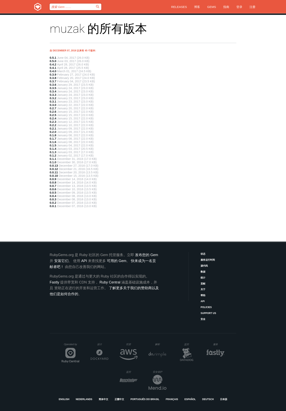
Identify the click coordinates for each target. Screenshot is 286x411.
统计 (203, 277)
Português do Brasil (144, 399)
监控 (189, 344)
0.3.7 (53, 81)
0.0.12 (54, 169)
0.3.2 (53, 98)
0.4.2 (53, 64)
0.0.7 (53, 185)
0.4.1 (53, 67)
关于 (203, 289)
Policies (206, 307)
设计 (102, 344)
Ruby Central (110, 282)
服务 (218, 344)
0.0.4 (53, 196)
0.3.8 (53, 78)
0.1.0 (53, 162)
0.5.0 (53, 61)
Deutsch (208, 399)
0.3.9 (53, 74)
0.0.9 (53, 179)
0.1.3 (53, 152)
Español (190, 399)
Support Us (208, 313)
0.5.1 (53, 57)
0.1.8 (53, 135)
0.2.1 (53, 128)
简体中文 (103, 399)
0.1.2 (53, 155)
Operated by (71, 346)
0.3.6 (53, 84)
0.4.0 (53, 71)
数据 (203, 271)
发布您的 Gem (146, 255)
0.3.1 (53, 101)
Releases (179, 7)
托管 (131, 344)
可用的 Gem (116, 261)
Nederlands (84, 399)
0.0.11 (54, 172)
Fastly (54, 282)
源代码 (204, 265)
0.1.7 (53, 138)
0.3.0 (53, 105)
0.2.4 (53, 118)
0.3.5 (53, 88)
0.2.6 (53, 111)
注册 (252, 7)
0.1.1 (53, 158)
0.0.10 (54, 175)
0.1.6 (53, 142)
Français (172, 399)
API (203, 301)
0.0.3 (53, 199)
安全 (203, 319)
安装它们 (61, 261)
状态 (203, 254)
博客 (197, 7)
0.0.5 (53, 192)
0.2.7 (53, 108)
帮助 (203, 295)
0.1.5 (53, 145)
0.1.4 (53, 148)
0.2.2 (53, 125)
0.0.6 (53, 189)
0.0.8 (53, 182)
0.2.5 (53, 115)
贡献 (203, 283)
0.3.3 (53, 94)
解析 (160, 344)
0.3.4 (53, 91)
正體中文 (119, 399)
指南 (226, 7)
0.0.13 (54, 165)
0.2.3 (53, 121)
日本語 (223, 399)
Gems (211, 7)
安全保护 (159, 371)
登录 (239, 7)
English (64, 399)
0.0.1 (53, 206)
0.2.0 (53, 131)
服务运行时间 (208, 259)
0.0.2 (53, 202)
